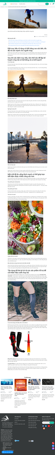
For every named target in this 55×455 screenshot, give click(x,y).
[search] (47, 4)
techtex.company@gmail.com (8, 450)
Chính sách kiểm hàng (32, 424)
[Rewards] (7, 452)
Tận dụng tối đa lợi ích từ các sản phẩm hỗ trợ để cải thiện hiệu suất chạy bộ (24, 45)
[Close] (54, 1)
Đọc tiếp (2, 400)
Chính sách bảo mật (32, 425)
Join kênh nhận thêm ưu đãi (20, 424)
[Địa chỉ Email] (48, 422)
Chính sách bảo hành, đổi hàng (34, 420)
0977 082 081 (8, 447)
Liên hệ (16, 422)
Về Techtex (17, 418)
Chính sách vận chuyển (32, 418)
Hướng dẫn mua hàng (32, 427)
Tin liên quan (27, 377)
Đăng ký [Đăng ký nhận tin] (51, 422)
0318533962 (7, 442)
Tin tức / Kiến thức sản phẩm (20, 420)
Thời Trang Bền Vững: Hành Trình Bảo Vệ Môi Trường (6, 388)
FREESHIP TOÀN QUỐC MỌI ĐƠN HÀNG (27, 1)
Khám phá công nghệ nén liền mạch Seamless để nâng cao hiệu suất (48, 388)
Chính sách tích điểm (32, 422)
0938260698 (9, 426)
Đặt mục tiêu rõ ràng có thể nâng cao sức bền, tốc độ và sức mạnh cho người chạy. (25, 40)
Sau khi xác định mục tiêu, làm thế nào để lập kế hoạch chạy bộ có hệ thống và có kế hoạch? (27, 41)
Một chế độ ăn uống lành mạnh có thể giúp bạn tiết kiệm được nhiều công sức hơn (25, 43)
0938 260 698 (10, 425)
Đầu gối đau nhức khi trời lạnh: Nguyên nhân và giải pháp (34, 388)
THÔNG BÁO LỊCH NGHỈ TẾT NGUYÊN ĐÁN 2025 (21, 394)
